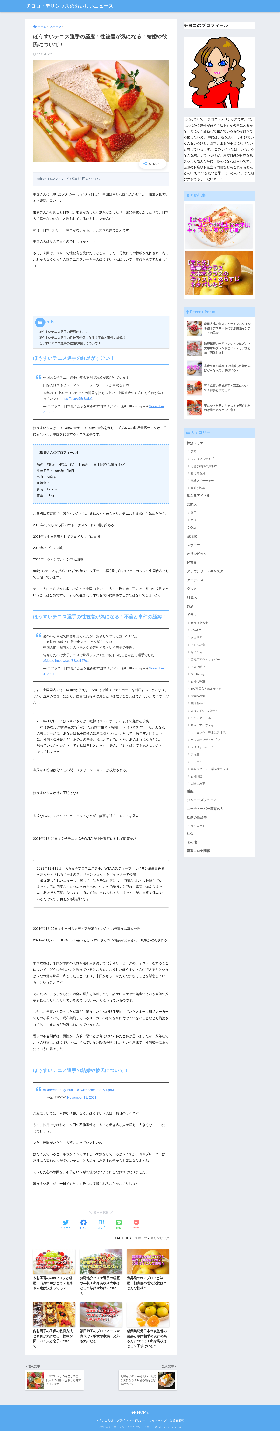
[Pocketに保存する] (136, 1224)
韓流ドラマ (195, 443)
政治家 (192, 536)
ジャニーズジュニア (202, 800)
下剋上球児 (198, 666)
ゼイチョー (198, 652)
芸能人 (192, 504)
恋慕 (193, 451)
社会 (190, 833)
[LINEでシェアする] (119, 1224)
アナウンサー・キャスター (207, 571)
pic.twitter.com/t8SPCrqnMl (95, 1090)
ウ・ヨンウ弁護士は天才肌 (208, 732)
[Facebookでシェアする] (83, 1224)
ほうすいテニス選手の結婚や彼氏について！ (70, 343)
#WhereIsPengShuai (58, 1090)
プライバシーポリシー (131, 1420)
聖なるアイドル (198, 496)
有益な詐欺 (198, 488)
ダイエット (198, 825)
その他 (192, 842)
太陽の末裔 (198, 783)
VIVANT (196, 630)
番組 (190, 791)
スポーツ (141, 1238)
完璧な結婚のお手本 (204, 466)
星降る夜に (198, 703)
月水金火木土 (199, 623)
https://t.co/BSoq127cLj (72, 661)
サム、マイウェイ (202, 725)
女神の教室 (198, 681)
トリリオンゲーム (202, 747)
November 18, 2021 (81, 1097)
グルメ (192, 589)
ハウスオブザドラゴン (205, 739)
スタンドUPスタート (204, 710)
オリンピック (159, 1238)
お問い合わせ (104, 1420)
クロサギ (196, 637)
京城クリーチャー (202, 480)
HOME (140, 1412)
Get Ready (198, 674)
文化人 (192, 528)
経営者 (192, 562)
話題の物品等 (197, 817)
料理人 (192, 597)
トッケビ (196, 761)
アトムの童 (198, 645)
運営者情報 (177, 1420)
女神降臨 (196, 776)
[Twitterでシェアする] (65, 1224)
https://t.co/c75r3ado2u (77, 398)
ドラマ (192, 615)
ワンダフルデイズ (202, 458)
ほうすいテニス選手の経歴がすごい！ (65, 331)
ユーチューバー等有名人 (205, 809)
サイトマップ (157, 1420)
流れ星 (195, 754)
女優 (193, 519)
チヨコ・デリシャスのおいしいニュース (69, 6)
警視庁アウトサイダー (205, 659)
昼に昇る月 (198, 473)
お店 (190, 606)
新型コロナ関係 (198, 851)
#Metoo (48, 661)
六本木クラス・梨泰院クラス (209, 769)
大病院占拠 (198, 696)
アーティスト (197, 580)
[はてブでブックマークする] (101, 1224)
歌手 (193, 512)
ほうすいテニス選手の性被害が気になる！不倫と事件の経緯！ (82, 337)
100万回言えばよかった (206, 688)
